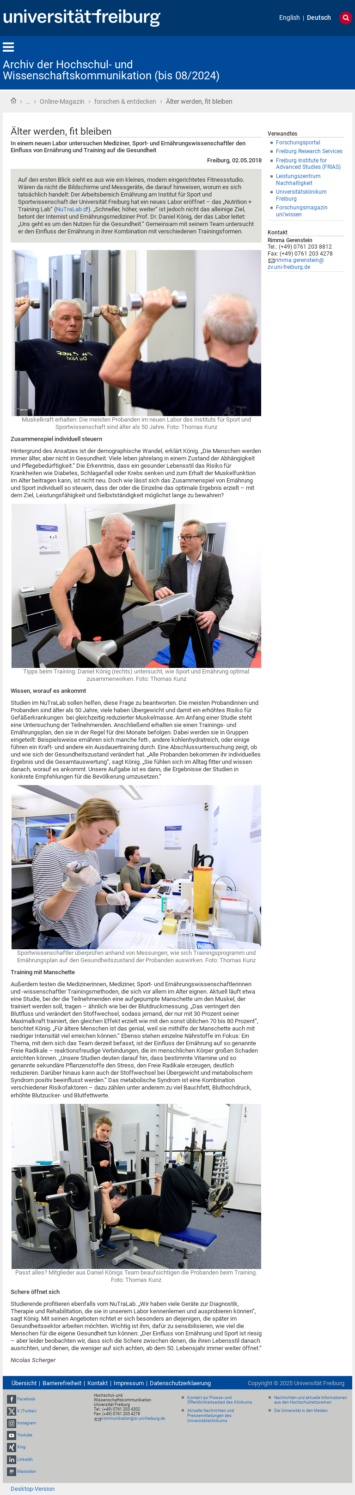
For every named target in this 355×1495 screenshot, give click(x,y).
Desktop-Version (33, 1488)
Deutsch (319, 18)
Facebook (26, 1399)
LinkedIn (25, 1459)
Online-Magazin (62, 101)
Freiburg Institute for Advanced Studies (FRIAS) (308, 164)
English (289, 18)
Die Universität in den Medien (301, 1410)
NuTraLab (69, 209)
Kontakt (97, 1383)
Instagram (26, 1423)
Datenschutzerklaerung (180, 1383)
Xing (21, 1447)
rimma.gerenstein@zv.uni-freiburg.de (296, 263)
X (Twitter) (27, 1411)
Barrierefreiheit (62, 1383)
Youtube (24, 1435)
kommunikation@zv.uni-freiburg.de (133, 1418)
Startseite (13, 100)
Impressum (129, 1383)
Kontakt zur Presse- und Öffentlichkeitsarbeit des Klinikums (219, 1400)
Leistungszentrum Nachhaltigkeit (298, 179)
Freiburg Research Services (309, 151)
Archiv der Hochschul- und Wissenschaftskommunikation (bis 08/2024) (111, 70)
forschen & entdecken (125, 101)
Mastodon (26, 1471)
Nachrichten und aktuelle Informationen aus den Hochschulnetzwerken (310, 1400)
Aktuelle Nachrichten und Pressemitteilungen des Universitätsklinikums (210, 1415)
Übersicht (24, 1383)
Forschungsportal (298, 142)
